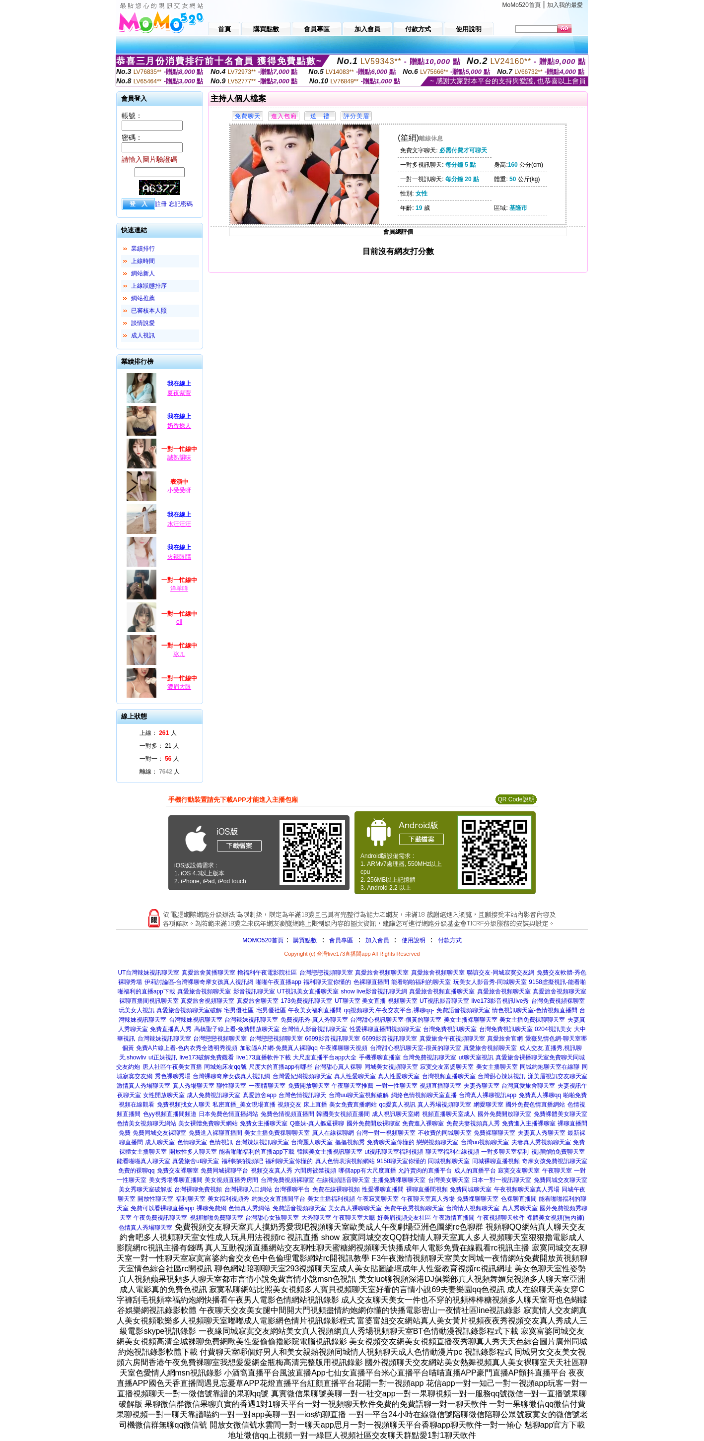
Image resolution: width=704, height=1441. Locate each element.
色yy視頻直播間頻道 (170, 1114)
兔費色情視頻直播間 (287, 1114)
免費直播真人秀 (171, 1029)
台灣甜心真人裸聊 (338, 1066)
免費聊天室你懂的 (391, 1142)
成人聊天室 (160, 1142)
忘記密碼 (181, 203)
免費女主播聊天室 (263, 1123)
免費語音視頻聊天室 (463, 1010)
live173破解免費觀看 (206, 1057)
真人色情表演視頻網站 (345, 1161)
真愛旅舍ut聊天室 (195, 1161)
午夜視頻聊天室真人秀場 (527, 1189)
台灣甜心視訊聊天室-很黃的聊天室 (395, 1019)
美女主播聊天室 (497, 1066)
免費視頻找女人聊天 (184, 1104)
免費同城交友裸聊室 (159, 1132)
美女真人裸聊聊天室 (355, 1208)
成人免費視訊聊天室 (213, 1095)
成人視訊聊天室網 (396, 1114)
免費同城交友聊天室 (560, 1180)
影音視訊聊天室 (254, 991)
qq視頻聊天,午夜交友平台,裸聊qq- (389, 1010)
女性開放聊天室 (164, 1095)
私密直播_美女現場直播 (244, 1104)
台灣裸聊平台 (292, 1189)
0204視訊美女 (553, 1029)
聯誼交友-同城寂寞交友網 (500, 972)
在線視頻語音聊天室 (343, 1180)
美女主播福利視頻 (331, 1198)
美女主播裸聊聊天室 (470, 1019)
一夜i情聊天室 (267, 1085)
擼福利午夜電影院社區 (267, 972)
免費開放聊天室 (309, 1085)
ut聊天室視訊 (476, 1057)
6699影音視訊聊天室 (332, 1038)
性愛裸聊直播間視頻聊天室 (385, 1029)
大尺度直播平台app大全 (324, 1057)
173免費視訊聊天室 (306, 1000)
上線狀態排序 (149, 285)
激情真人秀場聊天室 (143, 1085)
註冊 (161, 203)
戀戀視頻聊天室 (437, 1142)
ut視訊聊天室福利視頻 (393, 1151)
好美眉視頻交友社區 (404, 1217)
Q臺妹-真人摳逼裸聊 (317, 1123)
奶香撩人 (179, 425)
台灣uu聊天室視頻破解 (359, 1095)
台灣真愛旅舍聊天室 (528, 1085)
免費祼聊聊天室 (477, 1198)
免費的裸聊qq (136, 1170)
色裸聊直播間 (371, 982)
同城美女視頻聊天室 (391, 1066)
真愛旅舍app (260, 1095)
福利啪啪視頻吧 (242, 1161)
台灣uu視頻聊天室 (485, 1142)
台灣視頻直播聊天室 (449, 1076)
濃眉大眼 (179, 686)
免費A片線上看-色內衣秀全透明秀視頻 (186, 1048)
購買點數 (304, 940)
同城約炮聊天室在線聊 (549, 1066)
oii (179, 621)
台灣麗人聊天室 (312, 1142)
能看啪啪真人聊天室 (143, 1161)
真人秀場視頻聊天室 (444, 1104)
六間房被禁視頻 (315, 1170)
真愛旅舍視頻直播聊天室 (442, 991)
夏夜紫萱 (179, 393)
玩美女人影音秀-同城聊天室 (490, 982)
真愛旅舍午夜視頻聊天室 (452, 1038)
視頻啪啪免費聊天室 (558, 1151)
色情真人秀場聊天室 (145, 1227)
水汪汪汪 (179, 524)
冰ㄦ (179, 654)
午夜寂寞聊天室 (378, 1198)
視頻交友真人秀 (271, 1170)
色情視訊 (221, 1142)
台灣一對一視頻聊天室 (386, 1132)
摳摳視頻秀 (350, 1142)
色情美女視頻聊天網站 (146, 1123)
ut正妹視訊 (162, 1057)
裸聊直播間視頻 (427, 1189)
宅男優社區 (239, 1010)
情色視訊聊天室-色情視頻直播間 (534, 1010)
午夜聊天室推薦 (352, 1085)
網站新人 (143, 273)
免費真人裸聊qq (540, 1095)
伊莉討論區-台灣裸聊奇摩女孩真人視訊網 (199, 982)
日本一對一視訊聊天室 (501, 1180)
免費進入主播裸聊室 (529, 1123)
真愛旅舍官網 (505, 1038)
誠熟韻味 (179, 457)
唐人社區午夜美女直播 (172, 1066)
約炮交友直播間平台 (278, 1198)
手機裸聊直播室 (380, 1057)
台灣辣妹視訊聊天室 (195, 1019)
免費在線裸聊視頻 (336, 1189)
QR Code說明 (515, 799)
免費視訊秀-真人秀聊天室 (314, 1019)
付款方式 (450, 940)
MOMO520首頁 (262, 940)
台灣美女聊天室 (449, 1180)
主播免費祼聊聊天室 (398, 1180)
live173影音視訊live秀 (500, 1000)
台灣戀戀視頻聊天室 (326, 972)
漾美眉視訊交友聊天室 (557, 1076)
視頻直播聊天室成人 (449, 1114)
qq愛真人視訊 (397, 1104)
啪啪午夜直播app (278, 982)
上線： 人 (158, 732)
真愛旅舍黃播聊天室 (208, 972)
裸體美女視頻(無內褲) (555, 1217)
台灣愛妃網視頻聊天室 (302, 1076)
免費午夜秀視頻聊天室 (414, 1208)
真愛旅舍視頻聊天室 (382, 972)
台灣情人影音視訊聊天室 (314, 1029)
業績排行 (143, 248)
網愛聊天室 (488, 1104)
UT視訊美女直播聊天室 (308, 991)
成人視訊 (143, 335)
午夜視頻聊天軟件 (501, 1217)
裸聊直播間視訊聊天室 (149, 1000)
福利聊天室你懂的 (327, 982)
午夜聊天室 (557, 1170)
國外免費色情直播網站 (535, 1104)
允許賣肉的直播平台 (425, 1170)
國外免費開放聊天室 (504, 1114)
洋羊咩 (179, 588)
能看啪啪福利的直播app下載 (256, 1151)
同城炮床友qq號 (225, 1066)
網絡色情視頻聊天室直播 (424, 1095)
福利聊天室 (191, 1198)
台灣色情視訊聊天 (302, 1095)
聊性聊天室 (231, 1085)
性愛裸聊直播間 (383, 1189)
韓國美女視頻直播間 (343, 1114)
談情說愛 (143, 323)
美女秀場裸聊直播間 (176, 1180)
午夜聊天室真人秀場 (428, 1198)
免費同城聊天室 (471, 1189)
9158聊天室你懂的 (401, 1161)
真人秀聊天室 (520, 1208)
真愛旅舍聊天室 (258, 1000)
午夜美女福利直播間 (315, 1010)
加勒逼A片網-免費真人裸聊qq (279, 1048)
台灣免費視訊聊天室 (450, 1029)
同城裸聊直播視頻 (496, 1161)
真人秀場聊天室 (193, 1085)
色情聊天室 (192, 1142)
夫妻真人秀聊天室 (541, 1132)
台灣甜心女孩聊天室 (272, 1217)
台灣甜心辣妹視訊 (501, 1076)
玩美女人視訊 (136, 1010)
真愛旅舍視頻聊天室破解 (189, 1010)
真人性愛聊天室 (355, 1076)
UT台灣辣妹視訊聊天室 (148, 972)
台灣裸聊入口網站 (248, 1189)
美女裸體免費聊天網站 (208, 1123)
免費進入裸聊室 (423, 1123)
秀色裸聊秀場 (173, 1076)
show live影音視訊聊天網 (374, 991)
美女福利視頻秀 (228, 1198)
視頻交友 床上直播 (302, 1104)
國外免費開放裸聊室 (373, 1123)
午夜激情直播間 (454, 1217)
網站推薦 (143, 298)
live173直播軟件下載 (263, 1057)
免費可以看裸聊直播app (162, 1208)
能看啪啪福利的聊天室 (421, 982)
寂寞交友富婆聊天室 (447, 1066)
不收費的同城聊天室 (445, 1132)
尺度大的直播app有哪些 (280, 1066)
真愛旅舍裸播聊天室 (522, 1057)
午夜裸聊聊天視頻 (343, 1048)
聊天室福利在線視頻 (452, 1151)
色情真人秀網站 (249, 1208)
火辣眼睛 (179, 556)
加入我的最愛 (565, 4)
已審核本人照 (149, 310)
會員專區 (341, 940)
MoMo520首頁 (521, 4)
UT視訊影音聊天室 (444, 1000)
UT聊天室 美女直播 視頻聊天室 (376, 1000)
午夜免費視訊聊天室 (160, 1217)
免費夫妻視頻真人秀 (473, 1123)
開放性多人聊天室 (193, 1151)
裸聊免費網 (211, 1208)
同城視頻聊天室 (449, 1161)
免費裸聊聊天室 (494, 1132)
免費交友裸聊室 (178, 1170)
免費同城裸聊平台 (224, 1170)
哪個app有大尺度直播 (367, 1170)
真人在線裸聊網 (333, 1132)
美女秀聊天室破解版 (145, 1189)
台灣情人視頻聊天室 (472, 1208)
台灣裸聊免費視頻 (198, 1189)
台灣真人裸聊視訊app (487, 1095)
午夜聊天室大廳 (354, 1217)
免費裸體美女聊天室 (560, 1114)
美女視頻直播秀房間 (231, 1180)
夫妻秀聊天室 (481, 1085)
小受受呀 (179, 490)
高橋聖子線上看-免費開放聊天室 (237, 1029)
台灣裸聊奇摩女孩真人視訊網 (231, 1076)
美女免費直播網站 (353, 1104)
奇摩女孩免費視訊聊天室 (554, 1161)
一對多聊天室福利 (505, 1151)
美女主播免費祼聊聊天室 (532, 1019)
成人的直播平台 (475, 1170)
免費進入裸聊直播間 (215, 1132)
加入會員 (377, 940)
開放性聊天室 (155, 1198)
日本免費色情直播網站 (228, 1114)
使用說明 (413, 940)
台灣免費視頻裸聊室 (558, 1000)
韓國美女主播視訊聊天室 (329, 1151)
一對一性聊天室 (397, 1085)
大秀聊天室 (316, 1217)
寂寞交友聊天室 (519, 1170)
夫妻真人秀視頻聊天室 (541, 1142)
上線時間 (143, 261)
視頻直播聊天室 (440, 1085)
